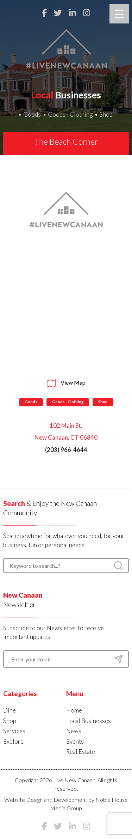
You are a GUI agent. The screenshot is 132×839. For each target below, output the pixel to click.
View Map (66, 382)
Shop (106, 114)
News (73, 731)
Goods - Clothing (70, 114)
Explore (13, 741)
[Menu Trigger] (119, 13)
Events (75, 741)
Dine (9, 710)
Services (14, 731)
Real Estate (80, 751)
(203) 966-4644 (66, 449)
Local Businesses (88, 720)
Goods (32, 114)
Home (74, 710)
